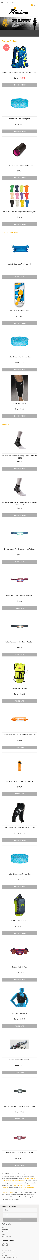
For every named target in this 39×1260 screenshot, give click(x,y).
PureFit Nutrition (29, 1178)
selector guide (30, 1187)
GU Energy (15, 1180)
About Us (4, 1227)
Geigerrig (15, 1185)
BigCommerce (13, 1257)
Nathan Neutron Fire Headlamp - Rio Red (19, 595)
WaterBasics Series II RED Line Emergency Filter (19, 735)
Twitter (7, 1244)
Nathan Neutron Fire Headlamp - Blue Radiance (19, 549)
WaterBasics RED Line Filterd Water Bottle (19, 781)
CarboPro (22, 1180)
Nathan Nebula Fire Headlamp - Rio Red (19, 1153)
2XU (18, 1190)
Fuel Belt (21, 1185)
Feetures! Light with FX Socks (19, 310)
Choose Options (20, 85)
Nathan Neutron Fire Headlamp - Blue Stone (19, 642)
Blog (3, 1234)
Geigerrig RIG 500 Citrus (19, 688)
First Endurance (6, 1180)
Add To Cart (19, 277)
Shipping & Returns (7, 1236)
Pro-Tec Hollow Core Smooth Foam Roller (19, 165)
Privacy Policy (6, 1229)
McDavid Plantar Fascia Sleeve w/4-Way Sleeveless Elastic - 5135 (19, 503)
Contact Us (5, 1232)
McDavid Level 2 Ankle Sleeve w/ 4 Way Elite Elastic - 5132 (19, 457)
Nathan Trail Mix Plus (19, 967)
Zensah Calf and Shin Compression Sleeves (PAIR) (19, 212)
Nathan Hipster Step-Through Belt (19, 119)
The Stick (23, 1187)
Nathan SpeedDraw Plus (19, 920)
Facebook (3, 1244)
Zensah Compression (27, 1190)
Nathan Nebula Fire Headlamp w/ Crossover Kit (19, 1106)
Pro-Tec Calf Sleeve (19, 403)
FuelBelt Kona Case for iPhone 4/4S (19, 264)
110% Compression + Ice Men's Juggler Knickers (19, 828)
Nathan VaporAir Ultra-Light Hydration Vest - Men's (19, 72)
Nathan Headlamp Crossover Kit (19, 1060)
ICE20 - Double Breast (19, 1013)
